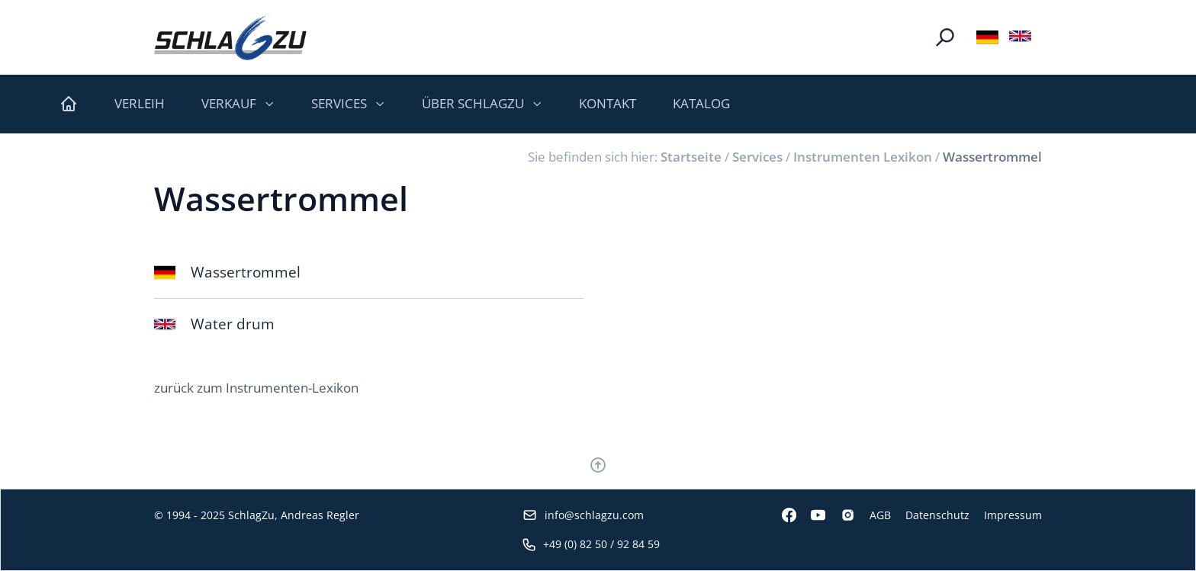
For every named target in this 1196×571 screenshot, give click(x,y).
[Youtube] (810, 515)
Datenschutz (937, 515)
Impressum (1013, 515)
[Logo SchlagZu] (230, 37)
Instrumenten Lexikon (862, 156)
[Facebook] (781, 515)
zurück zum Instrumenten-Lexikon (256, 387)
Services (757, 156)
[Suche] (945, 37)
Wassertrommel (992, 156)
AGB (880, 515)
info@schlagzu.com (583, 515)
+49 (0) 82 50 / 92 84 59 (591, 544)
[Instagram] (839, 515)
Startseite (691, 156)
